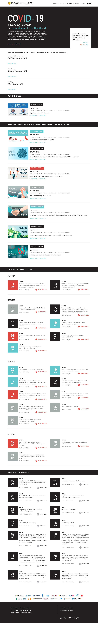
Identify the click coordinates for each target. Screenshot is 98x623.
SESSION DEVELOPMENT (66, 610)
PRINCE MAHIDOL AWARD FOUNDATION (21, 610)
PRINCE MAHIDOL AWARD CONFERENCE (21, 608)
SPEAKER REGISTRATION (66, 608)
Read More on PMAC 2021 (14, 44)
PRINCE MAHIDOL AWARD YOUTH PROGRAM (22, 612)
